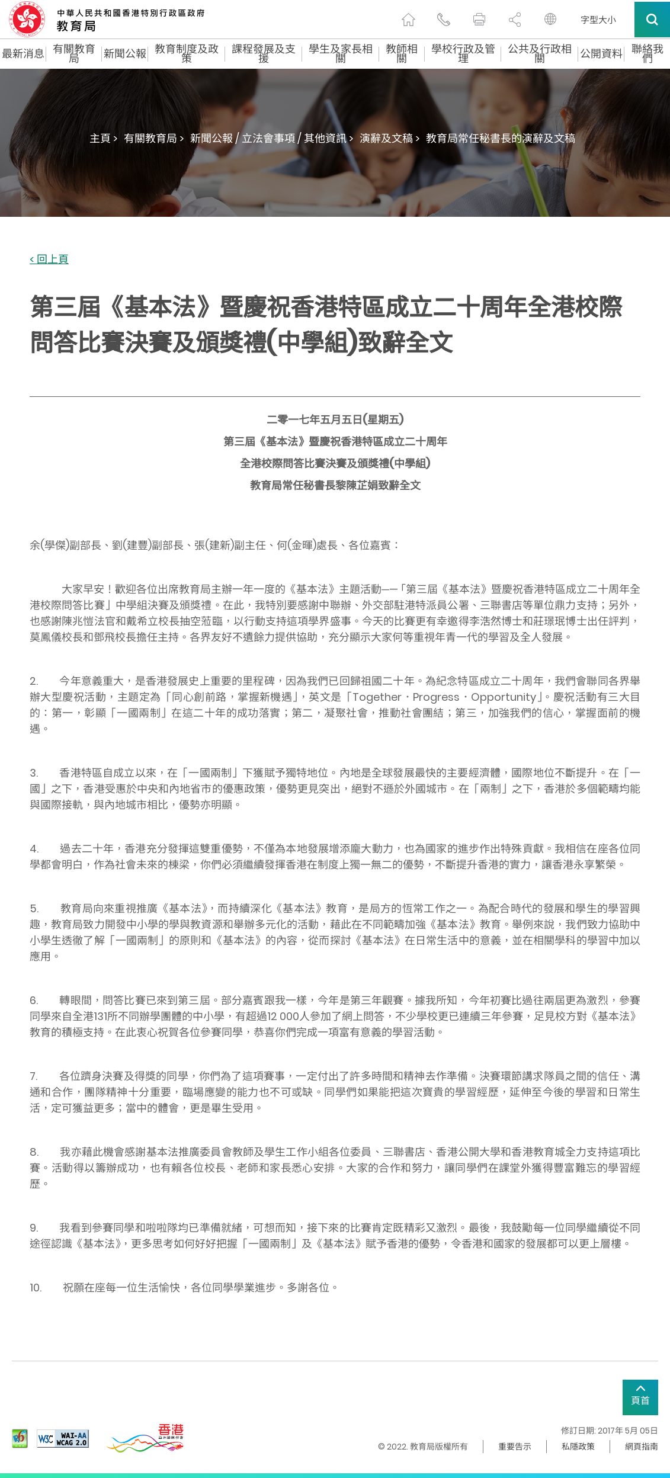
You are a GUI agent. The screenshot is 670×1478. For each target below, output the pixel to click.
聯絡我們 (647, 53)
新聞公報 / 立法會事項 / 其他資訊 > (272, 138)
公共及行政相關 (540, 53)
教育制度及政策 (187, 53)
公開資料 (601, 54)
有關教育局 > (154, 138)
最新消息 (23, 54)
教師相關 (402, 53)
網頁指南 (641, 1447)
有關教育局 (74, 53)
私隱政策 (578, 1447)
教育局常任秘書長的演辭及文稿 (500, 138)
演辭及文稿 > (390, 138)
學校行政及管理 (463, 53)
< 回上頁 (49, 260)
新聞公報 (125, 54)
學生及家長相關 (341, 53)
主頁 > (103, 138)
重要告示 (514, 1447)
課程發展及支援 (264, 53)
